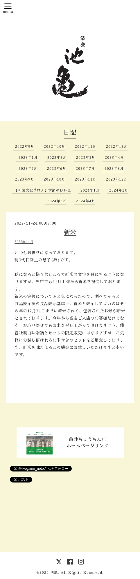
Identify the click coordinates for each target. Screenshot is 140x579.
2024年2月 (118, 190)
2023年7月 (85, 168)
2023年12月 (117, 179)
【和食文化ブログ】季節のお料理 (42, 190)
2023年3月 (85, 157)
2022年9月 (24, 146)
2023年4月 (114, 157)
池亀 (54, 572)
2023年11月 (85, 179)
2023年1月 (28, 157)
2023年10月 (54, 179)
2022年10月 (54, 146)
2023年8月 (114, 168)
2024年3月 (57, 201)
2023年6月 (56, 168)
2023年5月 (28, 168)
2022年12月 (117, 146)
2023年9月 (24, 179)
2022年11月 (85, 146)
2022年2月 (57, 157)
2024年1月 (90, 190)
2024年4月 (85, 201)
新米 (70, 232)
